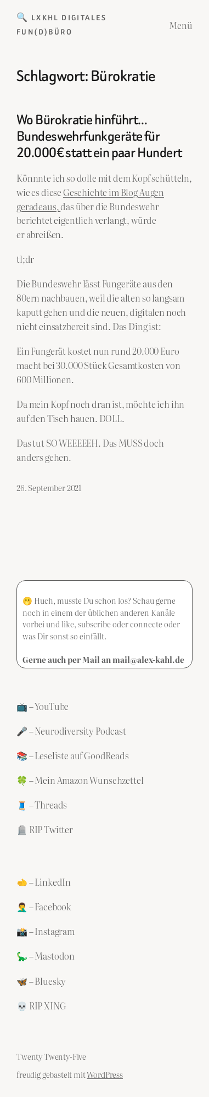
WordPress (105, 1074)
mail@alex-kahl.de (148, 659)
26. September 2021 (48, 487)
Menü (181, 25)
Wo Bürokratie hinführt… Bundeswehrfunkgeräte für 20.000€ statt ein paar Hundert (99, 136)
